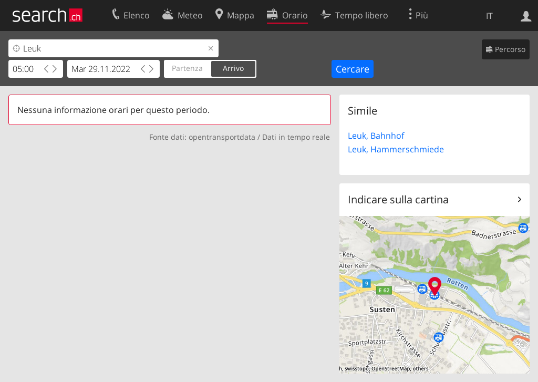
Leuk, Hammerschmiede (396, 149)
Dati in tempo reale (296, 137)
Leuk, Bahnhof (376, 135)
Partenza (187, 68)
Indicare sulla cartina (398, 199)
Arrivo (233, 68)
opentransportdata (222, 137)
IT (489, 16)
